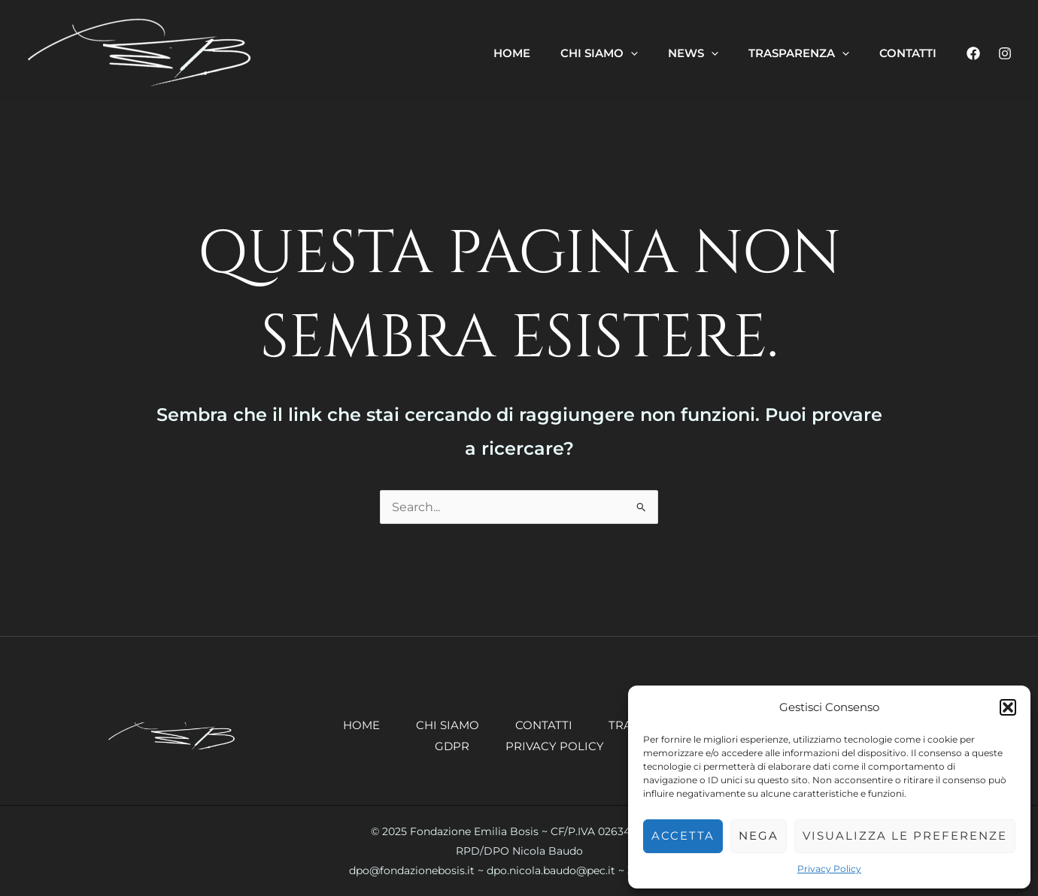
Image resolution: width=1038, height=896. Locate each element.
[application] (631, 53)
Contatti (543, 725)
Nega (758, 835)
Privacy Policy (829, 868)
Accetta (683, 835)
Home (361, 725)
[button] (1007, 707)
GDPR (452, 746)
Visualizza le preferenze (905, 835)
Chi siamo (447, 725)
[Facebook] (973, 53)
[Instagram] (1005, 53)
